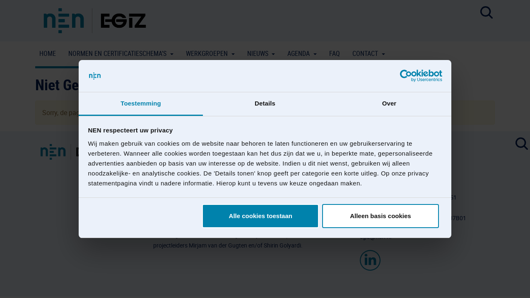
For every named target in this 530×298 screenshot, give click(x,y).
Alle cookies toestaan (260, 215)
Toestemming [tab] (140, 103)
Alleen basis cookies (380, 215)
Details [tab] (265, 103)
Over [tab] (389, 103)
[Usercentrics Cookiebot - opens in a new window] (406, 76)
